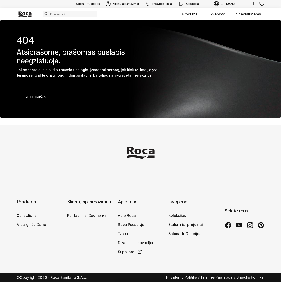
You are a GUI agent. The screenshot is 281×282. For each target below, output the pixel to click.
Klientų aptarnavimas (89, 201)
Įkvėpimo (217, 14)
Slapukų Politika (250, 277)
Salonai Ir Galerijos (184, 234)
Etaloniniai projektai (185, 224)
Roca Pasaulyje (131, 224)
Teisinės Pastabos (216, 277)
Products (26, 201)
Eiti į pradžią (36, 96)
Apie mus (127, 201)
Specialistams (248, 14)
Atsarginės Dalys (31, 224)
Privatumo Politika (181, 277)
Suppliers (126, 252)
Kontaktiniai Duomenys (86, 215)
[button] (46, 14)
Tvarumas (126, 234)
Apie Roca (127, 215)
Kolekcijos (177, 215)
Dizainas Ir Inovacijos (136, 243)
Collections (26, 215)
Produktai (190, 14)
